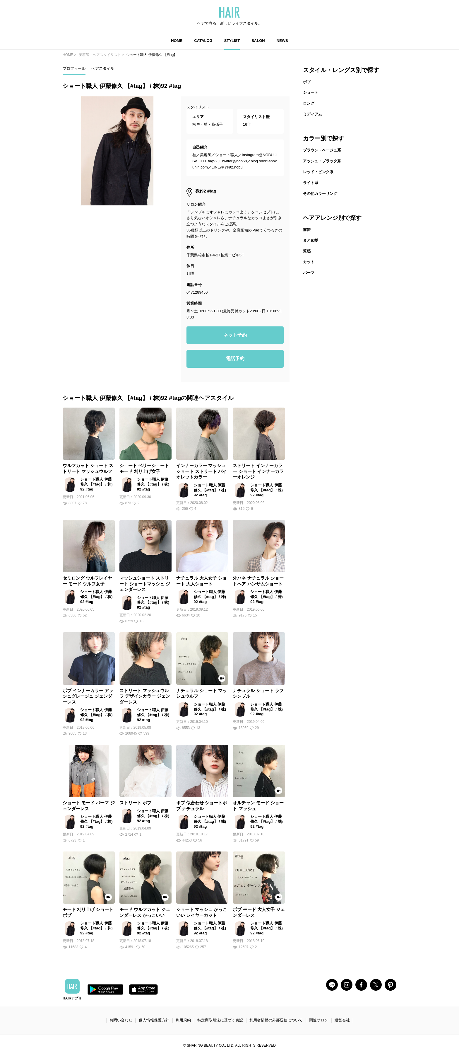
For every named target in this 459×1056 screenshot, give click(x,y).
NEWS (282, 40)
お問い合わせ (120, 1020)
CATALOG (203, 40)
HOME (176, 40)
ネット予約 (235, 335)
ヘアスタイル (102, 68)
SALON (258, 40)
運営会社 (342, 1020)
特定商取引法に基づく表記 (220, 1020)
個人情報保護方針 (154, 1020)
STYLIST (232, 40)
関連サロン (318, 1020)
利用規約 (183, 1020)
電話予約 (235, 358)
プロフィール (74, 68)
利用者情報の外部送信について (276, 1020)
